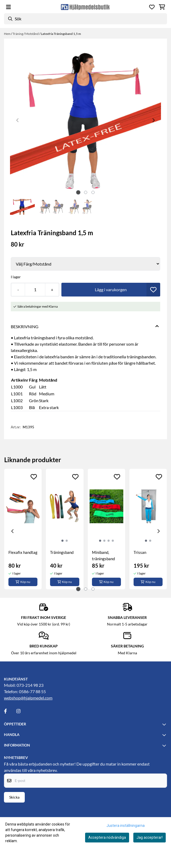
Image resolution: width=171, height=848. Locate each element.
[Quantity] (35, 289)
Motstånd (32, 34)
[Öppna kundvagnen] (162, 7)
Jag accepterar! (149, 837)
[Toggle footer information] (165, 724)
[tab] (78, 192)
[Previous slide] (17, 120)
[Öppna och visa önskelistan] (152, 7)
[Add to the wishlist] (34, 477)
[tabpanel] (23, 529)
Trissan (140, 552)
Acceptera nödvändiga (107, 837)
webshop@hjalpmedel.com (28, 697)
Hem (7, 34)
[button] (153, 289)
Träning (18, 34)
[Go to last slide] (12, 531)
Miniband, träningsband (103, 555)
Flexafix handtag (22, 552)
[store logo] (85, 7)
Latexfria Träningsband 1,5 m (61, 34)
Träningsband (62, 552)
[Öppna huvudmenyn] (8, 7)
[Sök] (85, 18)
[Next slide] (153, 120)
